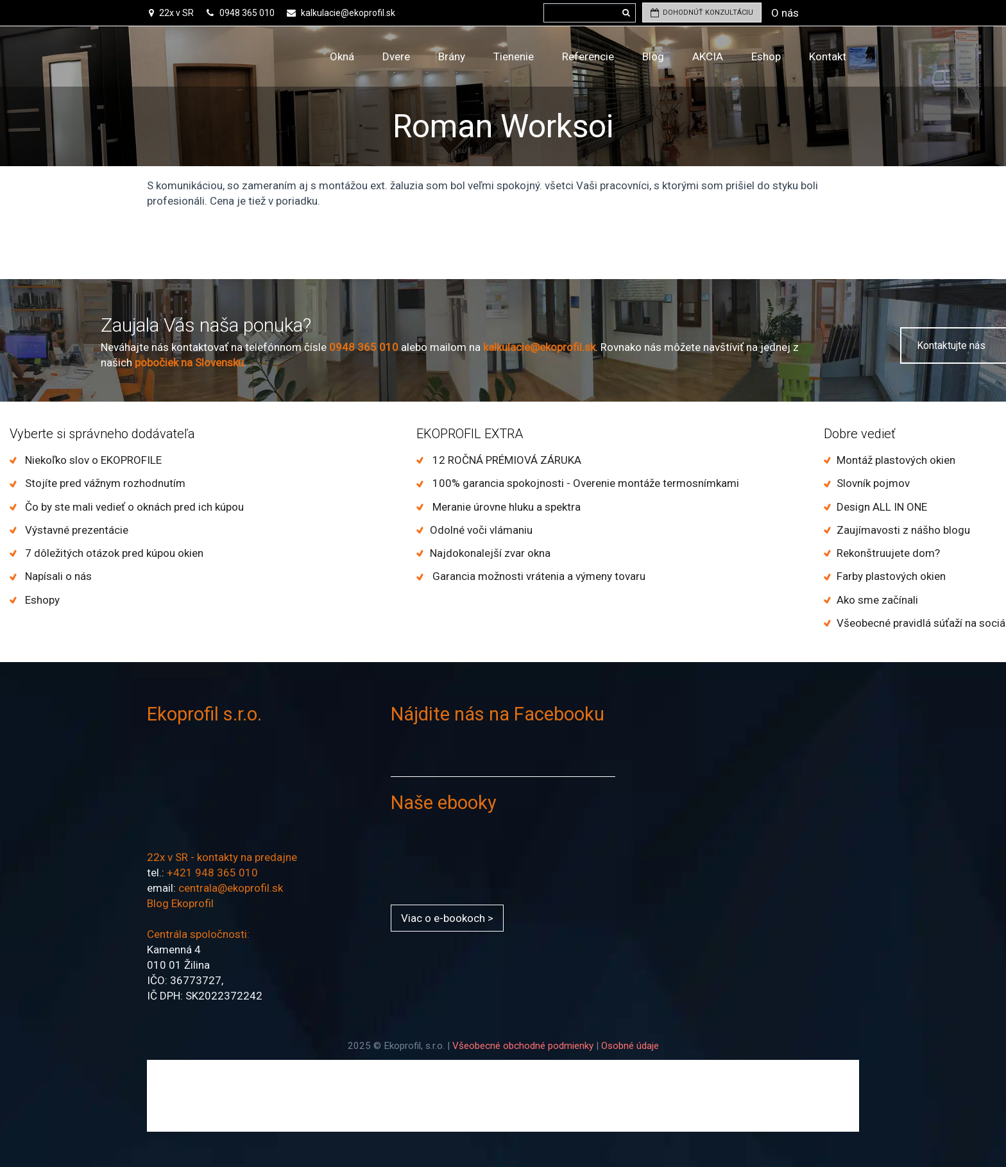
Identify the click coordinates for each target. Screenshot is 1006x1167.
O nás (785, 12)
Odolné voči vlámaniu (481, 530)
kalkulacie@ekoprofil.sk (348, 13)
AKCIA (707, 56)
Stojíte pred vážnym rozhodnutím (103, 483)
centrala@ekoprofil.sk (230, 888)
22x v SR (176, 13)
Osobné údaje (630, 1046)
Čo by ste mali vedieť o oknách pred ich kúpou (133, 506)
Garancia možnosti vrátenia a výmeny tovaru (537, 576)
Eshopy (41, 599)
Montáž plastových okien (896, 460)
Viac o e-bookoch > (447, 918)
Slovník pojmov (873, 483)
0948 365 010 (246, 13)
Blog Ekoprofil (180, 903)
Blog (653, 56)
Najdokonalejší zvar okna (490, 553)
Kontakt (827, 56)
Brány (451, 56)
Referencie (588, 56)
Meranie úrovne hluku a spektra (505, 506)
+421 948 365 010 (212, 872)
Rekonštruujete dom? (888, 553)
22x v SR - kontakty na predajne (222, 857)
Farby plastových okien (891, 576)
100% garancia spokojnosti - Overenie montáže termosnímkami (584, 483)
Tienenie (513, 56)
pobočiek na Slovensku (189, 362)
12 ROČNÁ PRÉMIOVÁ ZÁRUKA (505, 460)
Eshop (766, 56)
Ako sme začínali (877, 599)
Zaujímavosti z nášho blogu (903, 530)
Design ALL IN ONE (882, 506)
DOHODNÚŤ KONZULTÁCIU (702, 12)
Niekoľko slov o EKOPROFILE (92, 460)
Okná (342, 56)
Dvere (396, 56)
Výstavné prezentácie (75, 530)
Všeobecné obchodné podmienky (522, 1046)
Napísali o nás (57, 576)
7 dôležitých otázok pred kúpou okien (112, 553)
